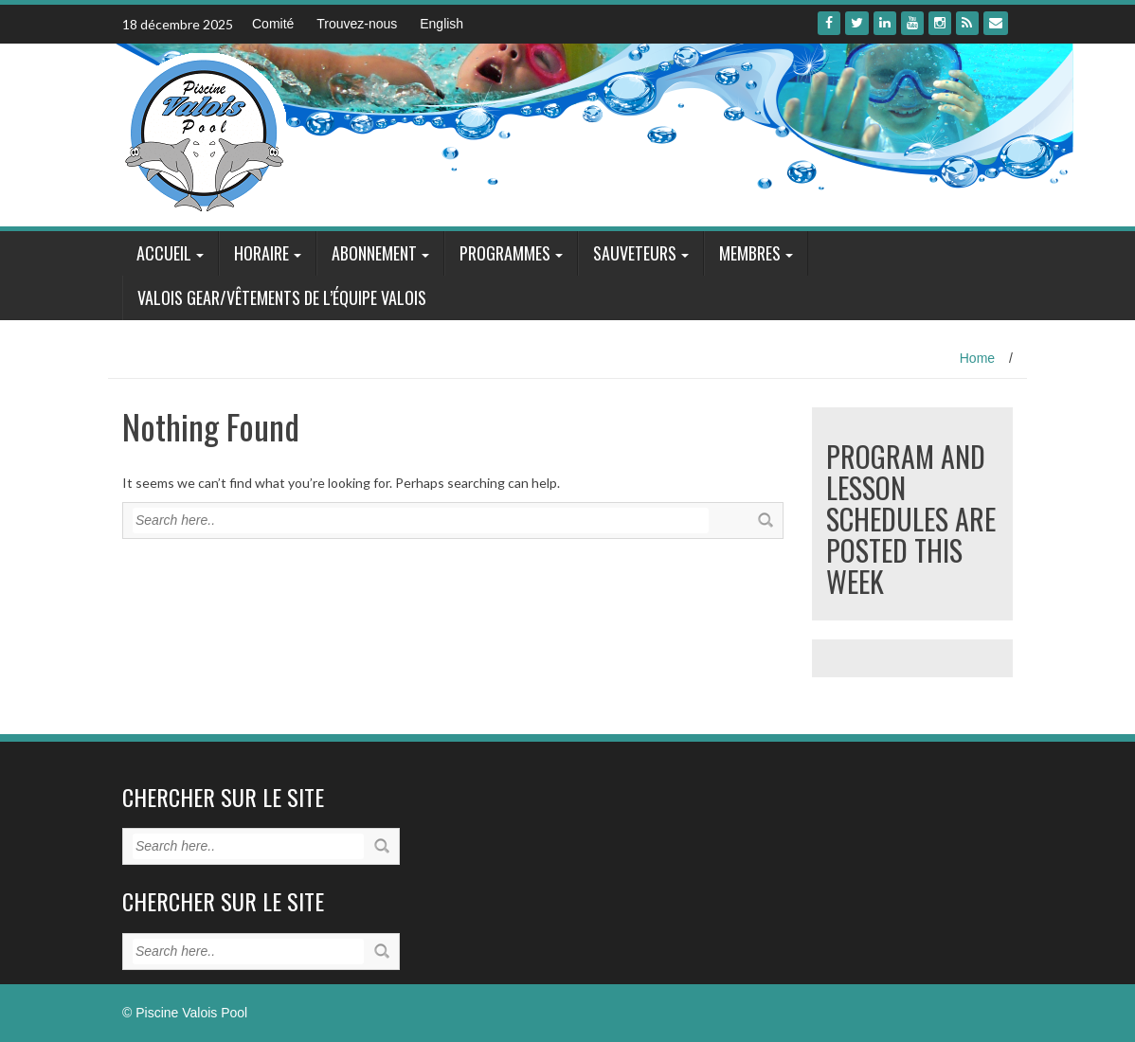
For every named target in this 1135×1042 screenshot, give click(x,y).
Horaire (261, 253)
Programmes (504, 253)
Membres (750, 253)
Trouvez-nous (356, 23)
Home (977, 358)
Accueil (163, 253)
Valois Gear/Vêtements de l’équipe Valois (281, 297)
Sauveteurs (634, 253)
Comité (273, 23)
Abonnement (374, 253)
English (441, 23)
